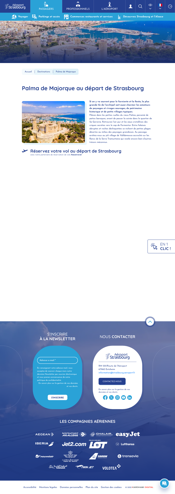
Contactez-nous (112, 382)
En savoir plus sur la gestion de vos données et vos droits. (58, 384)
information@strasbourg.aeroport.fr (117, 373)
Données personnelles (71, 487)
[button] (150, 6)
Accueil (28, 72)
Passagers (46, 6)
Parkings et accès (46, 16)
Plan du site (92, 487)
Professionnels (78, 6)
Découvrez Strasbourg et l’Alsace (140, 16)
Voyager (20, 16)
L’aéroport (109, 6)
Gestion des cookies (111, 487)
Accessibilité (29, 487)
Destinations (43, 72)
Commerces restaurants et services (88, 16)
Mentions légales (48, 487)
